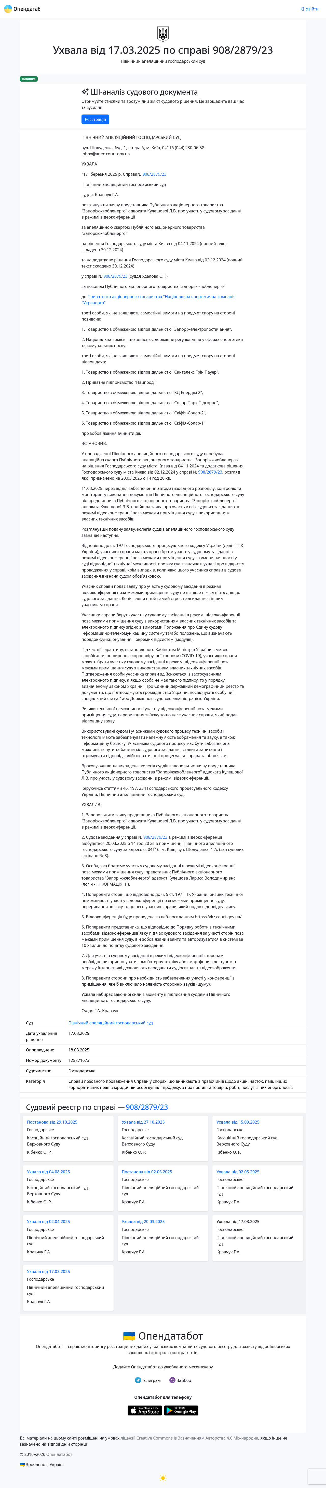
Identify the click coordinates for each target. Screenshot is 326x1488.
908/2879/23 (154, 174)
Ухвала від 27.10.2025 (143, 1122)
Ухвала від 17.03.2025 (48, 1271)
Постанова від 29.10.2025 (52, 1122)
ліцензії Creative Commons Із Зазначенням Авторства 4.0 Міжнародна (189, 1438)
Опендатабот (59, 1454)
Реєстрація (95, 119)
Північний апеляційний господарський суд (111, 1023)
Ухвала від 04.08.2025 (48, 1172)
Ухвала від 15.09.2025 (238, 1122)
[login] (309, 9)
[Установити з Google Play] (181, 1410)
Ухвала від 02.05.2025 (238, 1172)
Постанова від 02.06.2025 (147, 1172)
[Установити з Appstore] (145, 1410)
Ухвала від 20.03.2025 (143, 1221)
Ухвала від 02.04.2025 (48, 1221)
